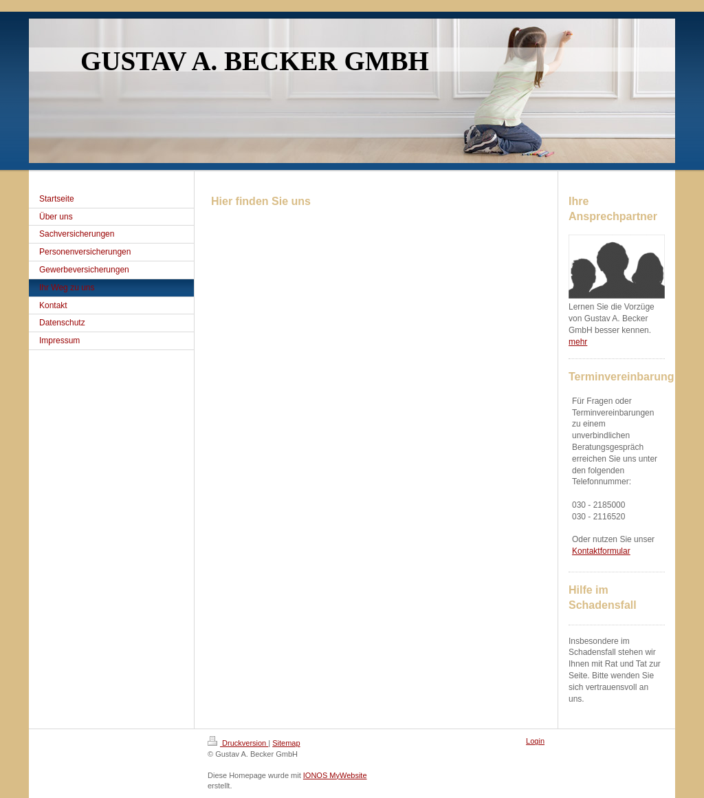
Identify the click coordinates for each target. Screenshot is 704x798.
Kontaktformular (601, 551)
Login (535, 741)
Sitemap (286, 743)
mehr (578, 342)
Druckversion (238, 743)
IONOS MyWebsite (335, 775)
